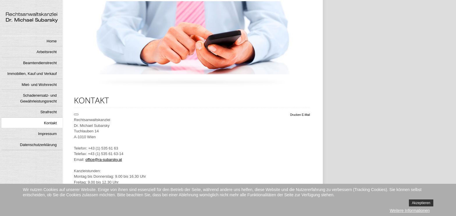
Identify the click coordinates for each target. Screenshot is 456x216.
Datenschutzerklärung (38, 145)
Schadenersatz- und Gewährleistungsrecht (38, 98)
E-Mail (306, 114)
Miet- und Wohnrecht (39, 84)
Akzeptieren (421, 203)
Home (52, 41)
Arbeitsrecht (47, 52)
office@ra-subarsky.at (104, 159)
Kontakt (50, 123)
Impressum (47, 134)
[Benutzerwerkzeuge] (76, 114)
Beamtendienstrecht (40, 63)
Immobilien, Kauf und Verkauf (32, 73)
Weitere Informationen (410, 210)
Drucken (296, 114)
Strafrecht (48, 112)
